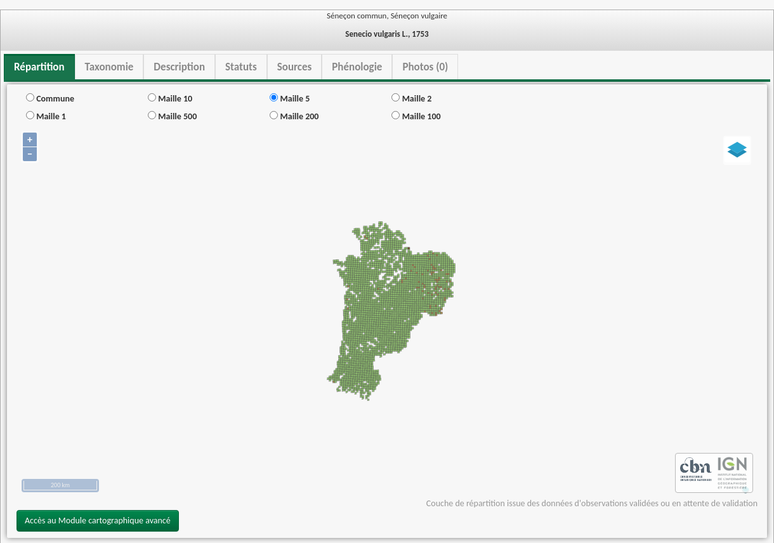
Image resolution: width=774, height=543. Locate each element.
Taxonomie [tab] (109, 67)
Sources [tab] (294, 67)
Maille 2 (411, 98)
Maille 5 (290, 98)
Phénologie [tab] (357, 67)
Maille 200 (294, 116)
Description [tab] (179, 67)
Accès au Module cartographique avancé (98, 520)
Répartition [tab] (39, 67)
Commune (50, 98)
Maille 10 (170, 98)
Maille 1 (46, 116)
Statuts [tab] (241, 67)
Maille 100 (415, 116)
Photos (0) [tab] (425, 67)
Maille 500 (172, 116)
